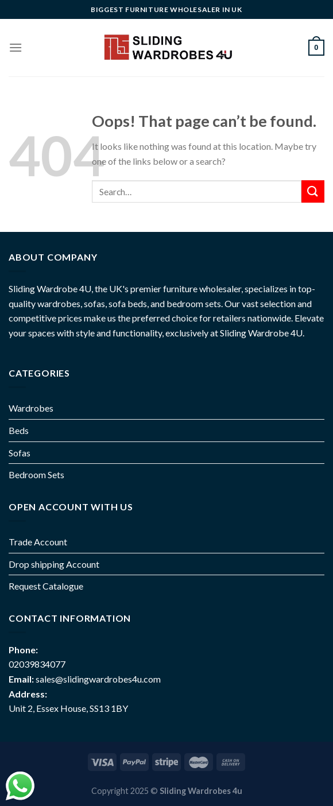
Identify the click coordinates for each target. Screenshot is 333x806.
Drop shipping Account (54, 564)
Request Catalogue (46, 585)
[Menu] (15, 47)
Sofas (19, 452)
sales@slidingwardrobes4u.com (98, 678)
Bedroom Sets (36, 474)
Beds (19, 430)
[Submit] (312, 191)
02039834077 (37, 663)
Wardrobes (31, 407)
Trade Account (38, 541)
